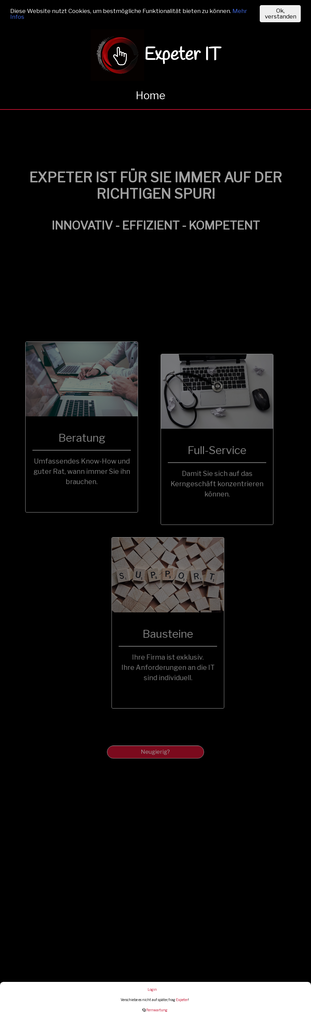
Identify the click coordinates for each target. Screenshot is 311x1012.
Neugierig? (155, 758)
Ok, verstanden (280, 13)
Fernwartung (154, 1010)
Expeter (182, 1000)
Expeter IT (155, 55)
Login (152, 989)
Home (150, 95)
